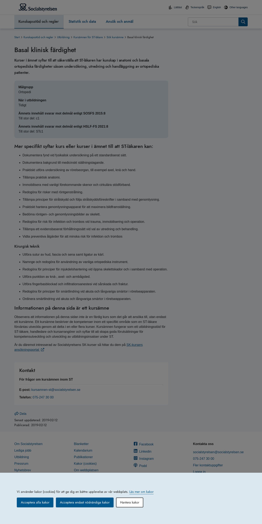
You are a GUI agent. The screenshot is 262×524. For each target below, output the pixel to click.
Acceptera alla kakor (35, 502)
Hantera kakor (129, 502)
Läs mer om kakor (141, 491)
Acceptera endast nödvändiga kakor (85, 502)
